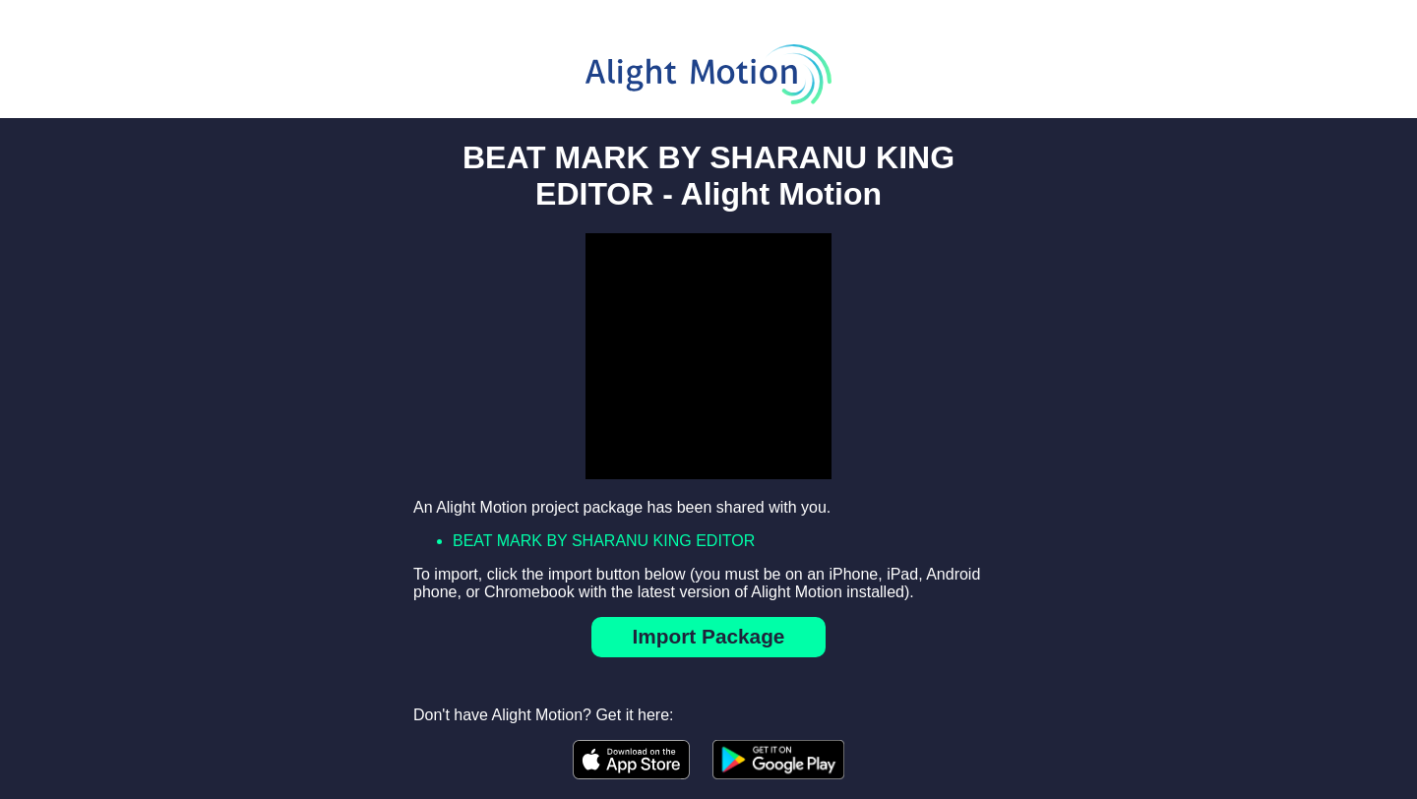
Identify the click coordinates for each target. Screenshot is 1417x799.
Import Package (709, 636)
